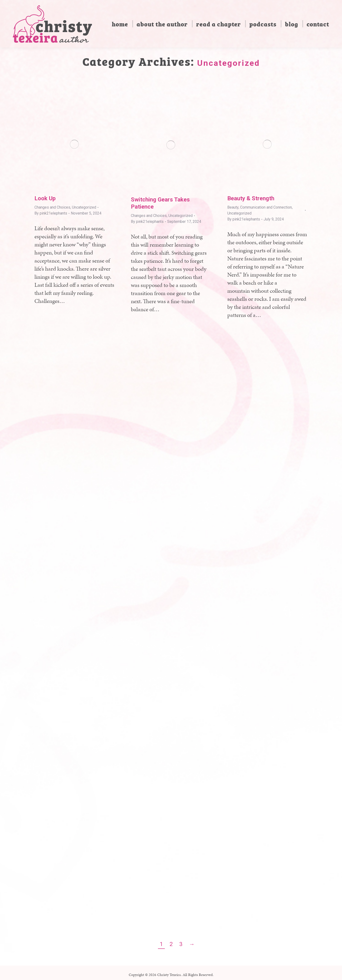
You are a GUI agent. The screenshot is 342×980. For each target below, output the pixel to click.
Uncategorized (84, 207)
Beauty (232, 207)
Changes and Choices (52, 207)
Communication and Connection (266, 207)
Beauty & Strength (250, 198)
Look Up (45, 198)
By (50, 213)
